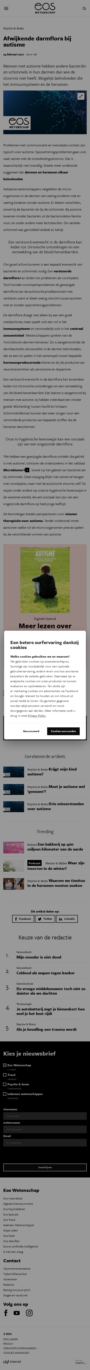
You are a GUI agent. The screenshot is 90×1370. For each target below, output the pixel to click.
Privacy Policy (37, 715)
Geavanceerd (31, 731)
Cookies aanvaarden (63, 731)
